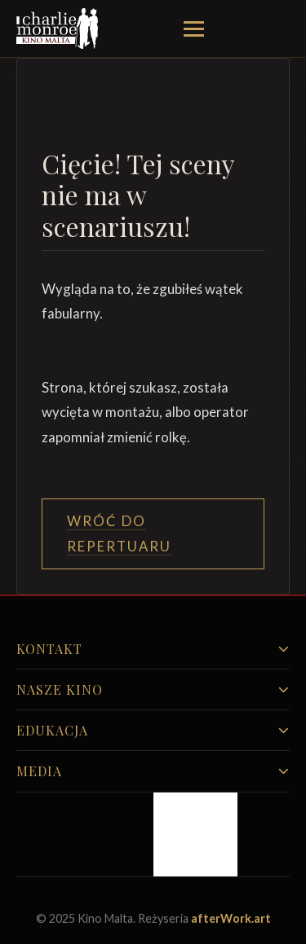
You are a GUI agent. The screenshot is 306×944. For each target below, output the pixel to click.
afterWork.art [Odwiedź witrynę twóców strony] (231, 918)
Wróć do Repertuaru (119, 533)
